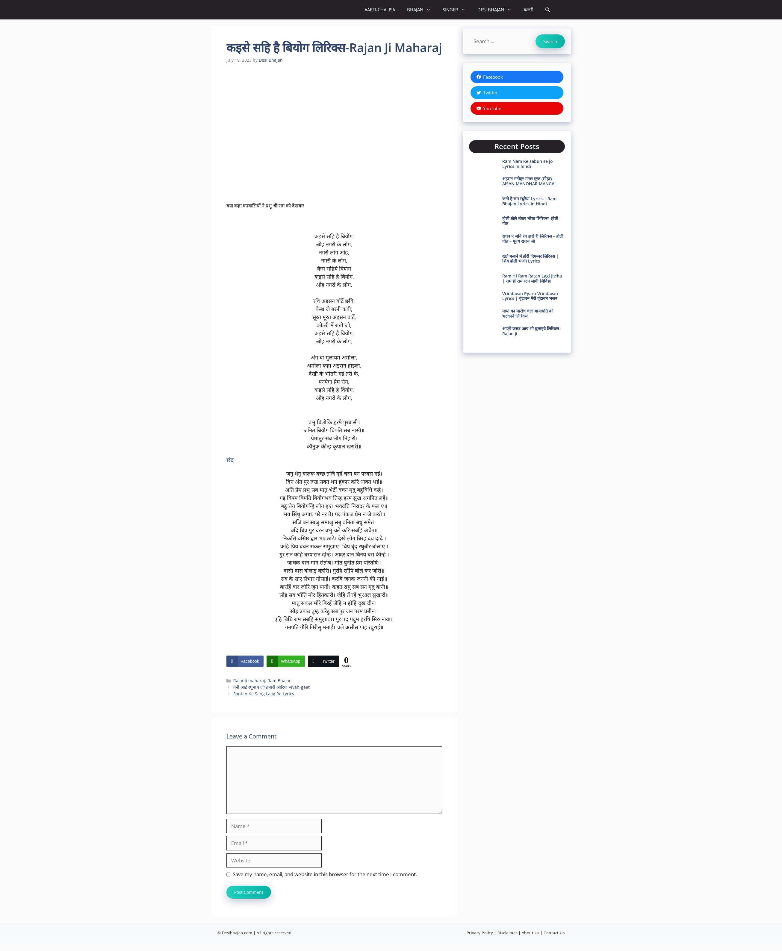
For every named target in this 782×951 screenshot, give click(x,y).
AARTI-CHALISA (379, 10)
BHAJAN (422, 9)
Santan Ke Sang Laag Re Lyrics (263, 694)
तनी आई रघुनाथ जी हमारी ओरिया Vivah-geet (271, 687)
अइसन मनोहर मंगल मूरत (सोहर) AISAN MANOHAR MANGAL (529, 181)
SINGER (457, 9)
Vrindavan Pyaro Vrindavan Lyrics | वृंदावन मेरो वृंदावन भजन (530, 296)
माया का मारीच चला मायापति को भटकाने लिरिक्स (527, 313)
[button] (547, 9)
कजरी (528, 10)
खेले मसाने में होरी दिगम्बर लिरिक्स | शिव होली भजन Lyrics (530, 258)
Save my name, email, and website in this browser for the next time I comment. (325, 874)
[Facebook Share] (245, 661)
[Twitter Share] (323, 661)
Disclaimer (507, 932)
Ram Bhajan (279, 680)
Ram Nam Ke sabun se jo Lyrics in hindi (527, 163)
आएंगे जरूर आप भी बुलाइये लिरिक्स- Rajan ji (531, 331)
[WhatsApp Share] (286, 661)
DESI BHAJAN (497, 9)
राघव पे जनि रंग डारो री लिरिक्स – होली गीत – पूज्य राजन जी (532, 238)
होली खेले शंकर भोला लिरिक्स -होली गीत (530, 221)
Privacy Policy (480, 932)
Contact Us (554, 932)
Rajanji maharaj (249, 680)
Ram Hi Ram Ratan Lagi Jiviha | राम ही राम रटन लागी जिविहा (532, 278)
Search (550, 41)
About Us (530, 932)
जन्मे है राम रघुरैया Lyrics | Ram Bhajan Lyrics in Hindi (529, 201)
